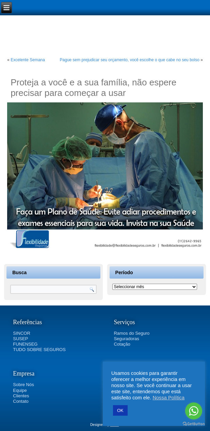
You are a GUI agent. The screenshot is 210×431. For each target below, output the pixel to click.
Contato (21, 401)
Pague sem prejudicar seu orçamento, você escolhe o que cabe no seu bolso (129, 59)
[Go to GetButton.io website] (194, 424)
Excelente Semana (28, 59)
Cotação (122, 344)
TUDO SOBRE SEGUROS (39, 349)
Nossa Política (168, 397)
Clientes (21, 395)
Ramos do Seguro (131, 333)
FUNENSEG (25, 344)
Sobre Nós (23, 384)
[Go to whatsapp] (193, 410)
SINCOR (21, 333)
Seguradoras (126, 338)
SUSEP (20, 338)
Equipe (20, 390)
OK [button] (120, 410)
